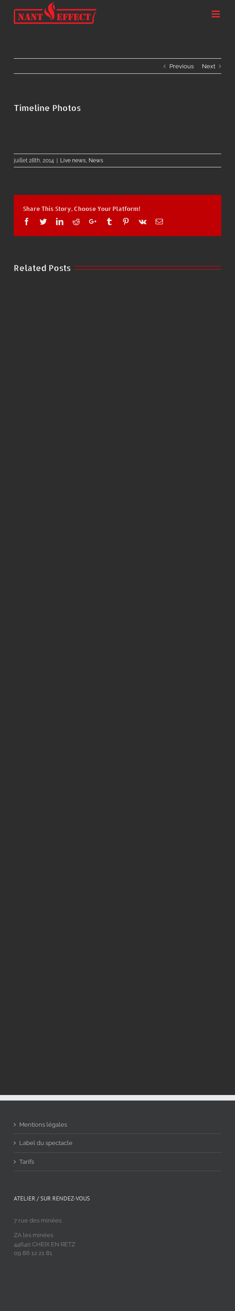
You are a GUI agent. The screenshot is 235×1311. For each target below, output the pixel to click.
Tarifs (26, 1161)
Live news (73, 160)
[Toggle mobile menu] (216, 14)
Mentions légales (43, 1124)
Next (208, 66)
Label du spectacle (46, 1143)
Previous (181, 66)
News (96, 160)
